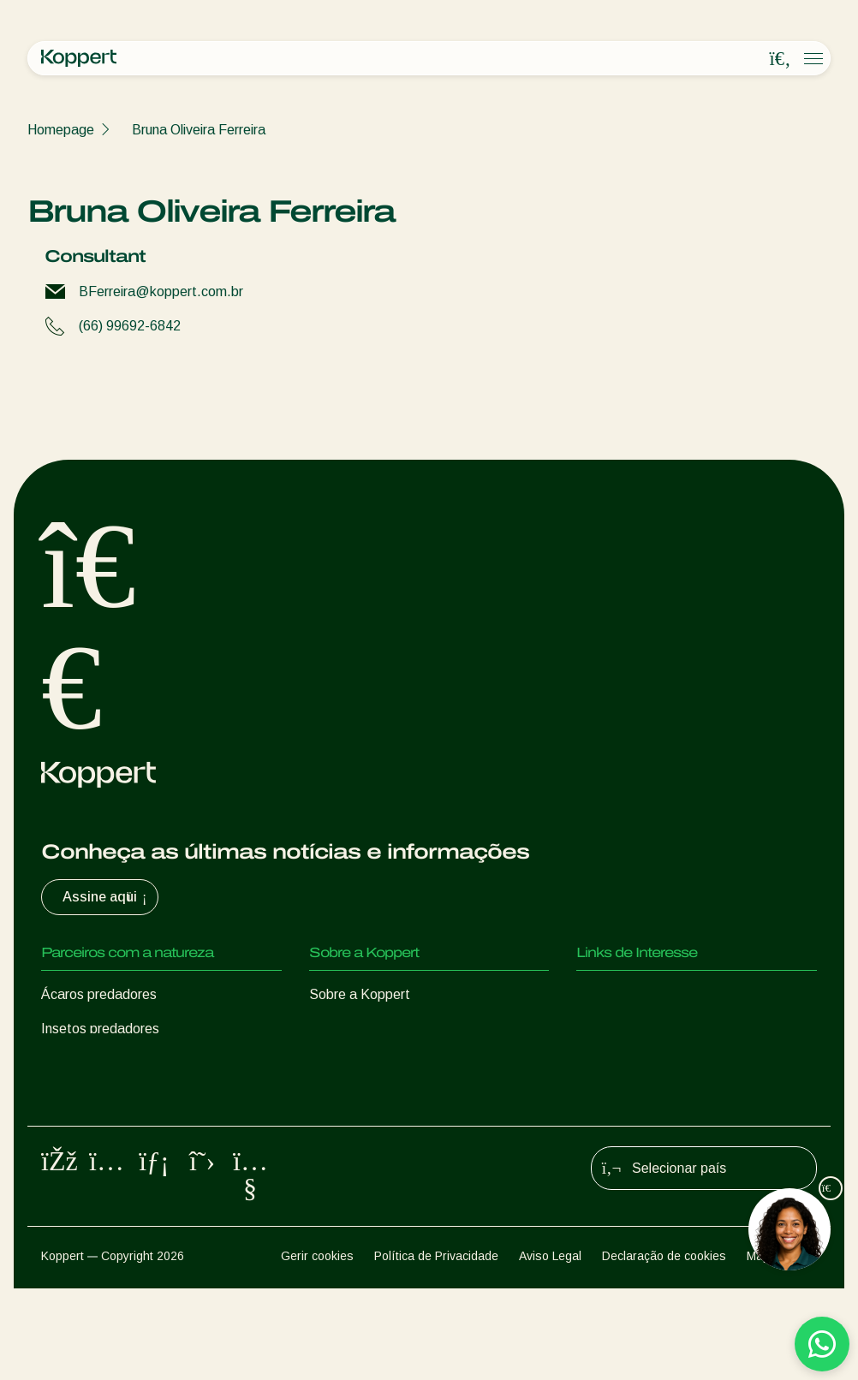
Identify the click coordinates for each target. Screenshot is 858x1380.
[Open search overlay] (780, 59)
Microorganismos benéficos (123, 1131)
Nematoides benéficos (109, 1097)
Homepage (60, 129)
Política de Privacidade (436, 1347)
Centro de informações (377, 1028)
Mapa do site (782, 1347)
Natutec (601, 994)
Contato (334, 1097)
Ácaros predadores (99, 994)
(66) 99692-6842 (130, 325)
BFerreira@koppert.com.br (161, 291)
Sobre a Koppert (359, 994)
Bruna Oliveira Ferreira (198, 129)
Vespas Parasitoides (103, 1063)
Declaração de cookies (664, 1347)
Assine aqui (107, 897)
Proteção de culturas (104, 1165)
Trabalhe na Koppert (371, 1063)
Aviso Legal (550, 1347)
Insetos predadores (100, 1028)
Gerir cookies (317, 1347)
